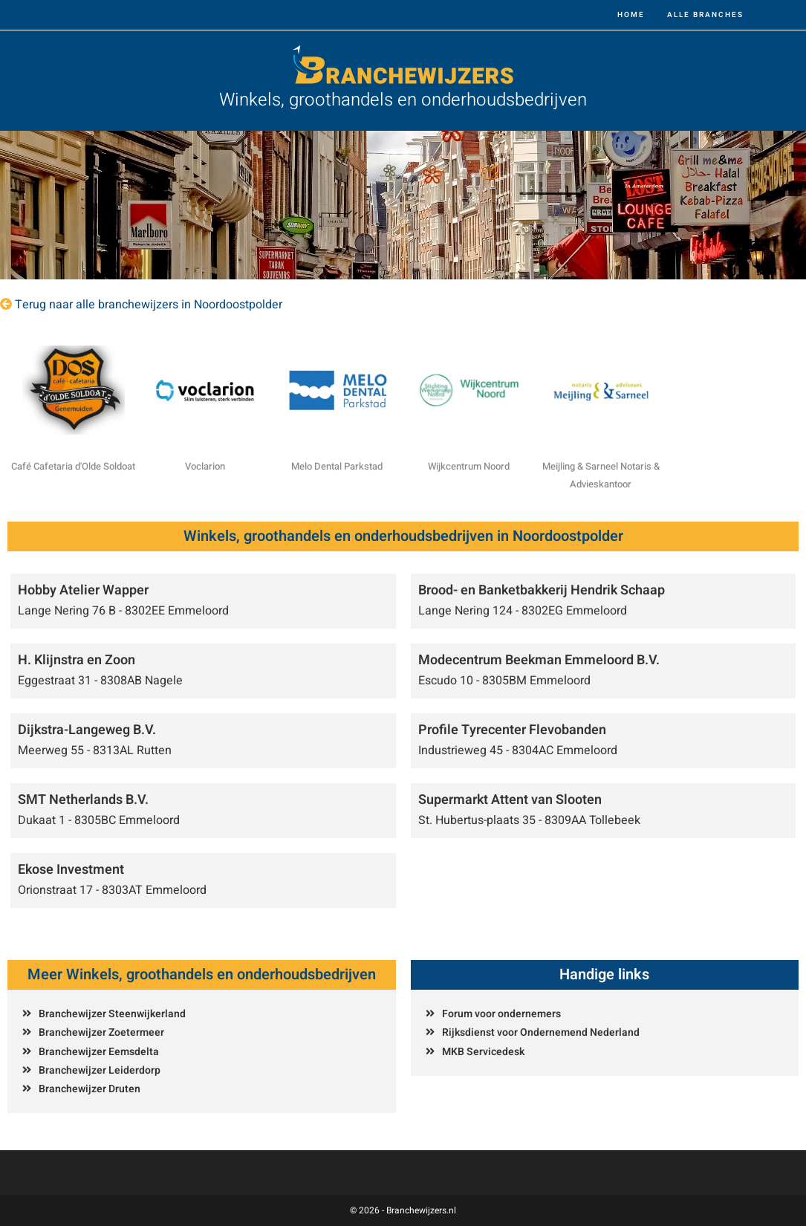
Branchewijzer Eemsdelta (99, 1052)
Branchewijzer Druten (89, 1089)
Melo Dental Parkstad (337, 466)
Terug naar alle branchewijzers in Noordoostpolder (148, 305)
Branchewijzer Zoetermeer (101, 1032)
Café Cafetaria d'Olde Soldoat (73, 466)
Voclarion (205, 466)
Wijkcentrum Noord (469, 466)
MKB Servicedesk (483, 1052)
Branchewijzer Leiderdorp (99, 1070)
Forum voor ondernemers (501, 1014)
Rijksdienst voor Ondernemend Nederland (541, 1032)
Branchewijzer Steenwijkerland (112, 1014)
